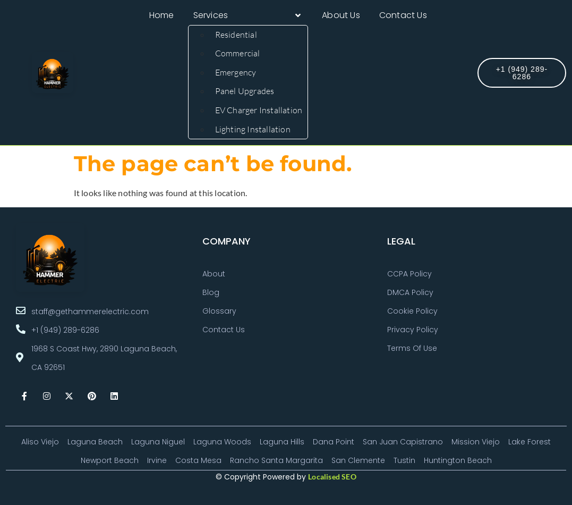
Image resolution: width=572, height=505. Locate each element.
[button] (248, 15)
